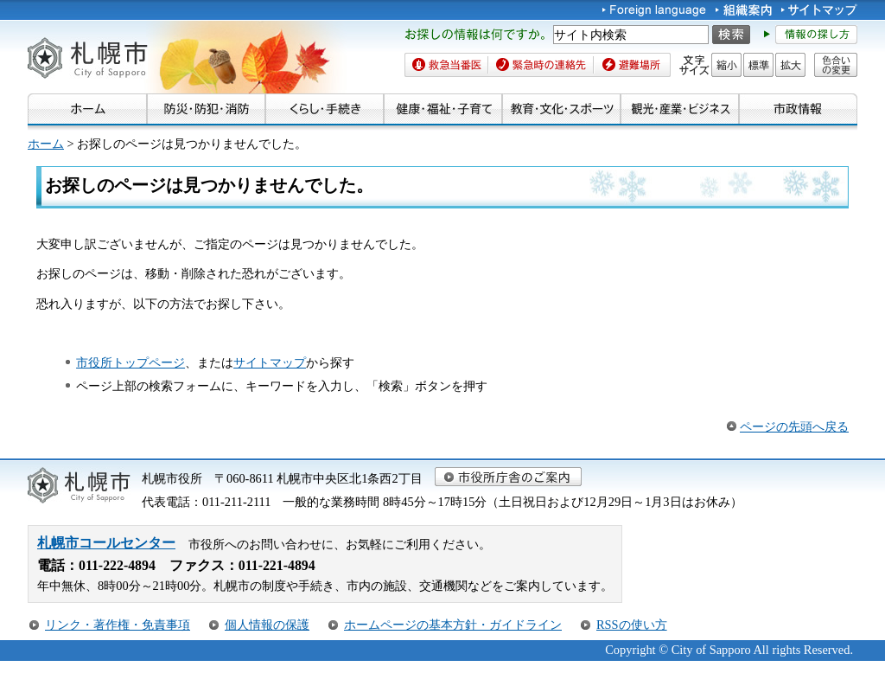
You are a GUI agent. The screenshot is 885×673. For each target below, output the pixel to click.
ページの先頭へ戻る (794, 426)
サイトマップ (269, 362)
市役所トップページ (130, 362)
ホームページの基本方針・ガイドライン (453, 624)
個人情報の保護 (267, 624)
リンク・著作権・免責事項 (117, 624)
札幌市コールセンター (106, 542)
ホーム (46, 144)
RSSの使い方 (631, 624)
